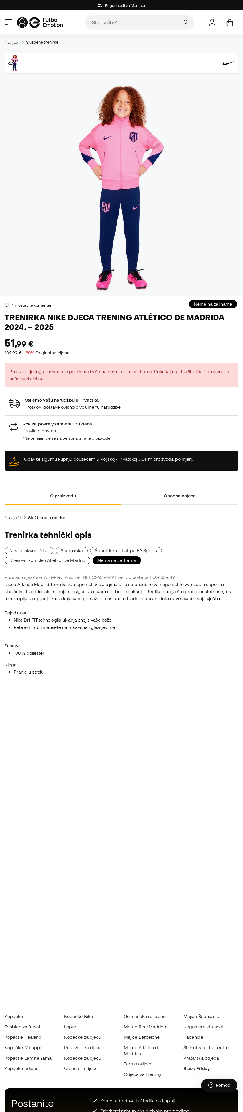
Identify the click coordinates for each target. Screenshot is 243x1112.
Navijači (12, 42)
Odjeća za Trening (142, 1074)
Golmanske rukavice (145, 1016)
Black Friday (196, 1068)
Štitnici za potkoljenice (206, 1047)
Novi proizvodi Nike (28, 550)
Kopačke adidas (21, 1068)
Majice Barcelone (142, 1037)
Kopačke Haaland (23, 1037)
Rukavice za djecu (82, 1047)
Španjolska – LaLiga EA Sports (126, 550)
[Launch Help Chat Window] (219, 1085)
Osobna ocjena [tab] (180, 495)
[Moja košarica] (229, 22)
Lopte (70, 1026)
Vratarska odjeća (201, 1058)
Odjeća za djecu (81, 1068)
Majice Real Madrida (145, 1026)
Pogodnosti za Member (121, 5)
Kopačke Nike (78, 1016)
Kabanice (193, 1037)
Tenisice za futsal (22, 1026)
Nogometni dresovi (203, 1026)
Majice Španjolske (201, 1016)
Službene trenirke (42, 42)
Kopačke (14, 1016)
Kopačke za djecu (82, 1037)
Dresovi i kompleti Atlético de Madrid (47, 560)
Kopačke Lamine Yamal (29, 1058)
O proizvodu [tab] (63, 495)
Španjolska (72, 550)
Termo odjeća (138, 1063)
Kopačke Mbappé (23, 1047)
